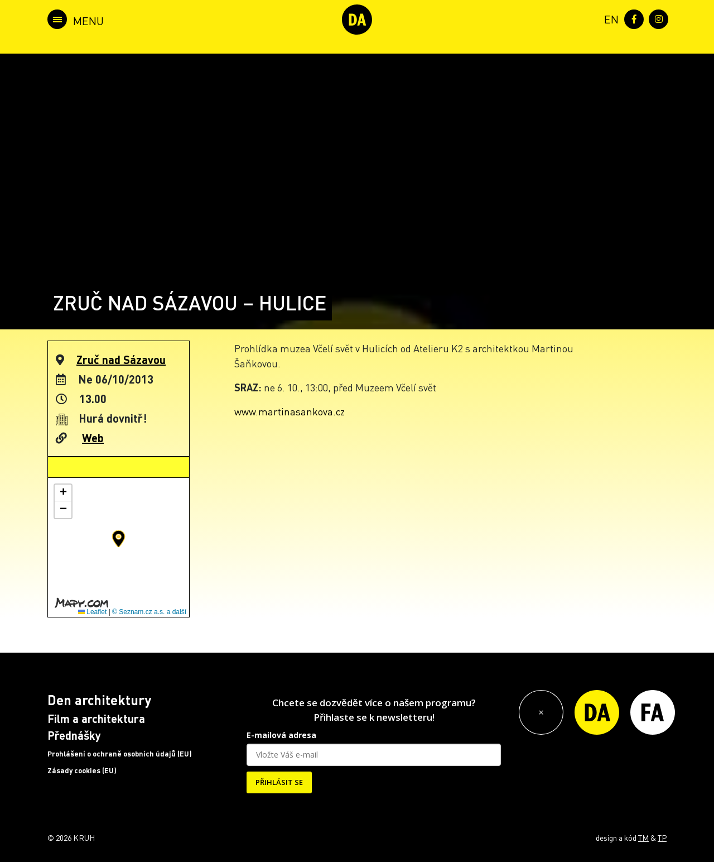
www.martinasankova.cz (289, 411)
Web (93, 437)
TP (662, 837)
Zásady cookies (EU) (82, 770)
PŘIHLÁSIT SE (279, 782)
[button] (118, 538)
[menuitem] (609, 18)
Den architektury (99, 699)
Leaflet (92, 612)
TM (643, 837)
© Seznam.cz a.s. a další (149, 612)
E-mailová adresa (281, 735)
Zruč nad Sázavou (121, 359)
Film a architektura (96, 718)
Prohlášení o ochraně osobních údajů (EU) (119, 753)
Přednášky (74, 735)
